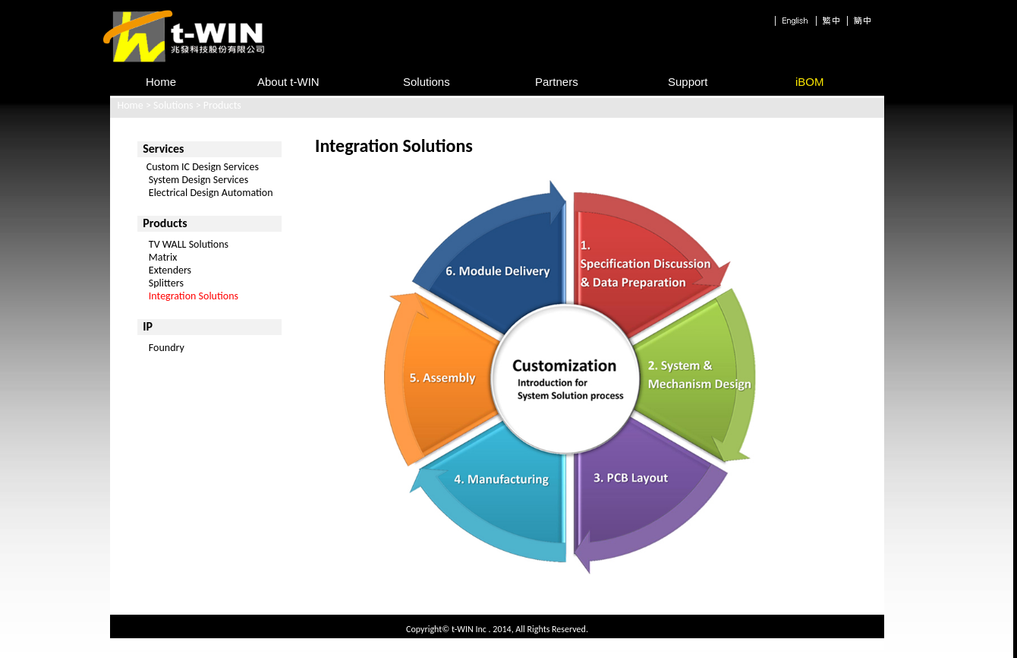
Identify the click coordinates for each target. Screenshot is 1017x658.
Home (130, 105)
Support (688, 81)
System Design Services (192, 179)
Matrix (163, 257)
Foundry (166, 347)
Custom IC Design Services (198, 166)
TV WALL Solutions (188, 244)
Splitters (166, 283)
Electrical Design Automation (205, 192)
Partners (556, 81)
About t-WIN (288, 81)
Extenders (170, 270)
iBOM (809, 81)
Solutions (426, 81)
